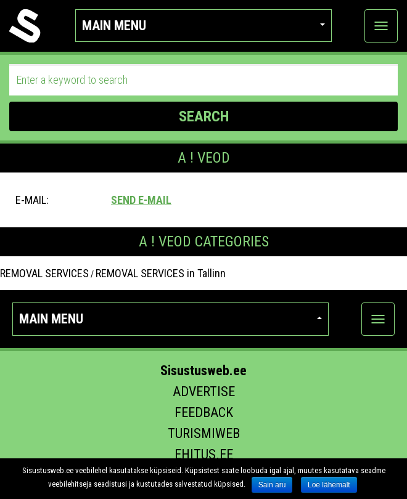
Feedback (204, 412)
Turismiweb (204, 433)
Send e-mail (141, 199)
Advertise (204, 391)
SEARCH (204, 116)
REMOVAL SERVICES (44, 273)
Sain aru (272, 485)
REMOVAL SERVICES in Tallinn (161, 273)
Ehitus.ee (204, 454)
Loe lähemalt (329, 485)
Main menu (204, 25)
